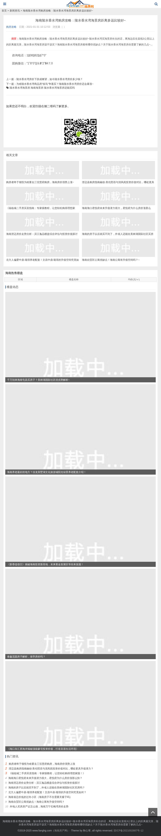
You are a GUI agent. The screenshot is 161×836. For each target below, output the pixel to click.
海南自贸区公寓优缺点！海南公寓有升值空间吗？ (36, 801)
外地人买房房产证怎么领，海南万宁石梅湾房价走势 (39, 806)
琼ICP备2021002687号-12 (128, 830)
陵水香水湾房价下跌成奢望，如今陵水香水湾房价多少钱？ (49, 79)
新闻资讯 (15, 10)
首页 (4, 10)
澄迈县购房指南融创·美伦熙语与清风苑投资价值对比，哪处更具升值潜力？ (51, 768)
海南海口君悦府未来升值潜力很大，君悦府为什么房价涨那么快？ (45, 778)
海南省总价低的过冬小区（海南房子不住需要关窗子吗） (40, 797)
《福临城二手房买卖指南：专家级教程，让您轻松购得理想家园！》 (47, 773)
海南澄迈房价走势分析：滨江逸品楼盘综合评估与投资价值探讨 (44, 782)
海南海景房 (37, 87)
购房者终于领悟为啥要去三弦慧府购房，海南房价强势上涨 (42, 763)
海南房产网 (60, 830)
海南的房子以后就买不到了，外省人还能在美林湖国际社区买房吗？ (46, 787)
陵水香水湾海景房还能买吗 (59, 87)
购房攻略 (11, 26)
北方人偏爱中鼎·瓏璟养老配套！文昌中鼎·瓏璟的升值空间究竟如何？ (47, 792)
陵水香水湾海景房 (20, 87)
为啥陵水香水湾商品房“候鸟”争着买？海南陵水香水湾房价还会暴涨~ (55, 83)
